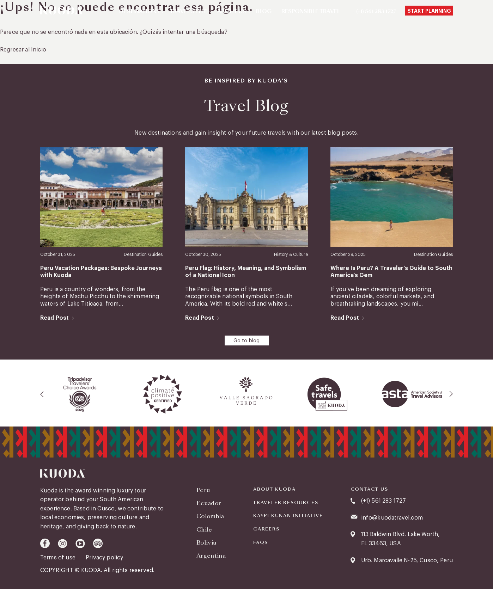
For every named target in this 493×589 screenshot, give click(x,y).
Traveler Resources (285, 502)
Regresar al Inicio (23, 50)
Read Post (54, 318)
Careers (266, 529)
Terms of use (58, 557)
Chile (204, 530)
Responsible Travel (310, 11)
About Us (231, 11)
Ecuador (208, 503)
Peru (203, 490)
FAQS (260, 542)
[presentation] (42, 394)
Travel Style (188, 11)
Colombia (210, 516)
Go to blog (246, 340)
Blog (264, 11)
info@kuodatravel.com (392, 518)
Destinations (139, 11)
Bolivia (206, 543)
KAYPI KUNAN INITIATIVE (288, 516)
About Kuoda (274, 489)
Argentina (211, 556)
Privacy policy (104, 557)
